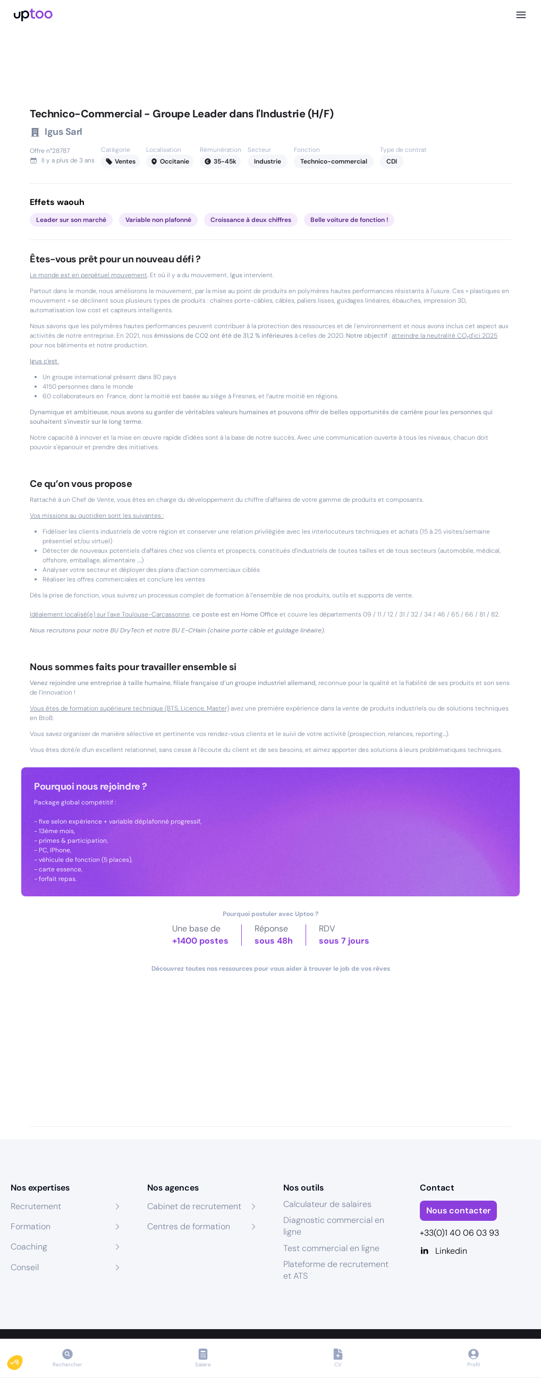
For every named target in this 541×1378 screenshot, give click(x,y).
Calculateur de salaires (327, 1204)
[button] (22, 1360)
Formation (30, 1226)
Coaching (29, 1246)
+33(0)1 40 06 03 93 (459, 1232)
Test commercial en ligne (331, 1248)
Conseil (25, 1267)
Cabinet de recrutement (194, 1206)
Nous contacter (458, 1210)
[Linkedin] (475, 1251)
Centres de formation (188, 1226)
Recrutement (36, 1206)
